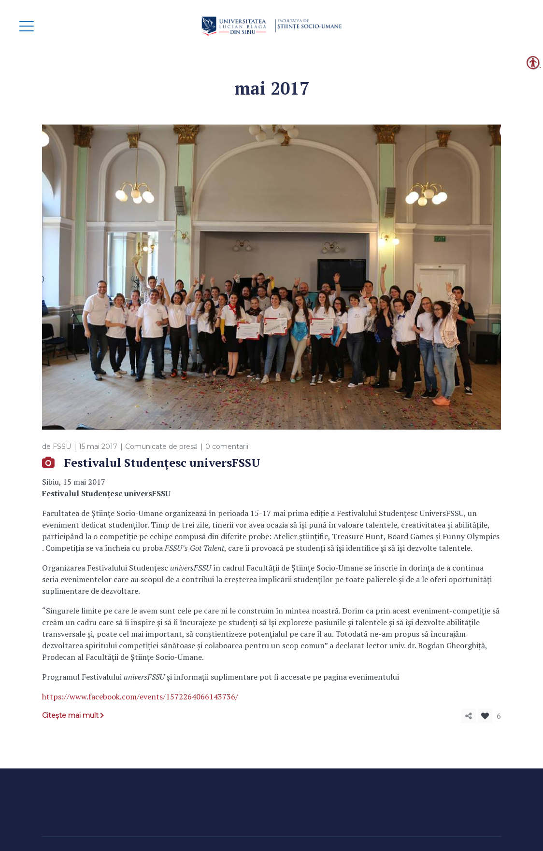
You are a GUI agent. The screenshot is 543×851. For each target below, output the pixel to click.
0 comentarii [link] (226, 446)
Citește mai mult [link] (70, 715)
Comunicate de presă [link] (161, 446)
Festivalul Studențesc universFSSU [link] (162, 462)
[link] (271, 26)
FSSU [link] (62, 446)
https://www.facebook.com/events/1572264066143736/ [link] (140, 696)
